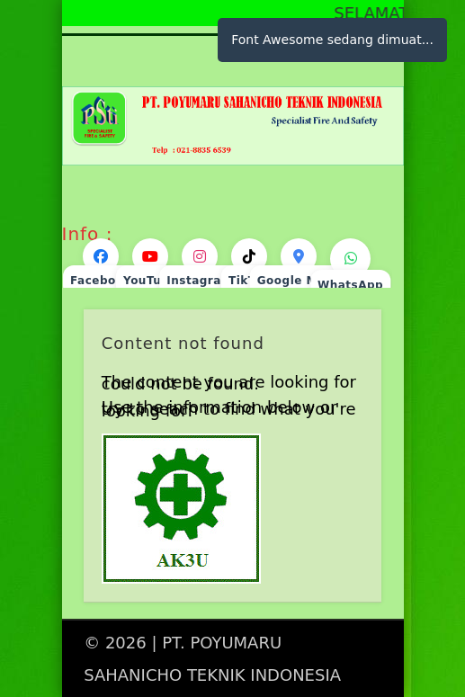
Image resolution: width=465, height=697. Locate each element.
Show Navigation (337, 161)
